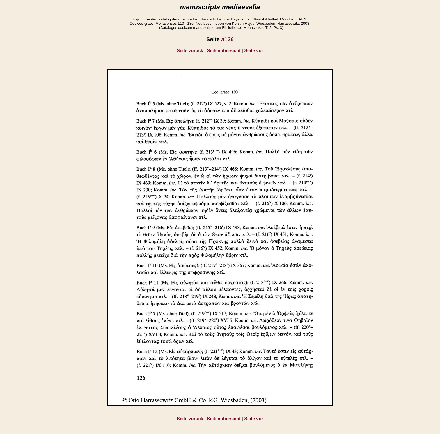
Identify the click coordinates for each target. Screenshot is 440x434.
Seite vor (253, 50)
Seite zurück (190, 50)
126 (227, 39)
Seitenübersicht (223, 50)
